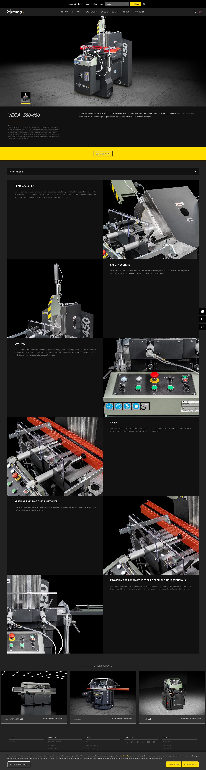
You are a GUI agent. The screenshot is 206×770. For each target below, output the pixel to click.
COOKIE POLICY (167, 748)
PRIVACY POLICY (167, 742)
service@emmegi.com (92, 745)
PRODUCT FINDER (53, 748)
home (9, 125)
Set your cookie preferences (19, 764)
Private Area (140, 12)
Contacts (126, 12)
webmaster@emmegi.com (93, 748)
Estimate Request (103, 154)
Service (115, 12)
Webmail (88, 742)
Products (76, 12)
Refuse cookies (174, 764)
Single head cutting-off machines (19, 138)
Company (64, 12)
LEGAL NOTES (167, 745)
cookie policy (125, 756)
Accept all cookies (190, 764)
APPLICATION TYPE (53, 745)
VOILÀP (12, 742)
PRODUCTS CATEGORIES (54, 742)
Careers (104, 12)
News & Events (91, 12)
